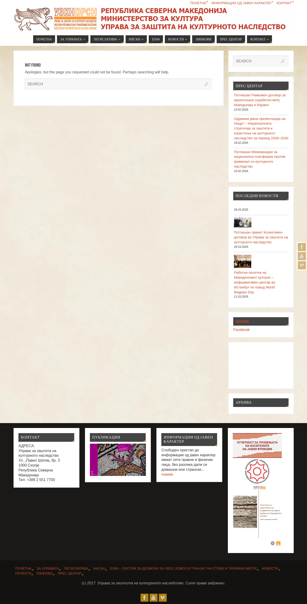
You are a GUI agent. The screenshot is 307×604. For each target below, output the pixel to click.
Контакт (284, 3)
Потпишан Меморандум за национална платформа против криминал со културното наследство (259, 159)
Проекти (23, 573)
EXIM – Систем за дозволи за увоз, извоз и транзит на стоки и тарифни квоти (183, 568)
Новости (270, 568)
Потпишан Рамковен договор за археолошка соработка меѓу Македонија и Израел (260, 100)
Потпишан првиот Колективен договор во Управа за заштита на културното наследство (261, 237)
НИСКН (99, 568)
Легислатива (76, 568)
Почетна (198, 3)
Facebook (242, 322)
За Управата (48, 568)
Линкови (44, 573)
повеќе (167, 474)
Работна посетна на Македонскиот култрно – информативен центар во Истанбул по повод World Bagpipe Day (254, 282)
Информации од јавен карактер (242, 3)
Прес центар (69, 573)
